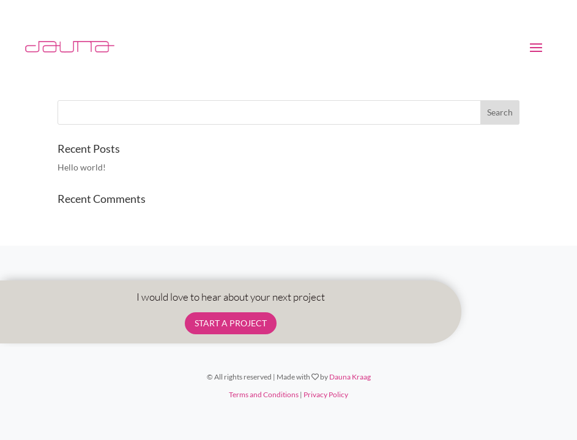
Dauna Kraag (350, 376)
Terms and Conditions (264, 394)
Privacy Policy (325, 394)
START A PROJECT (231, 323)
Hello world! (82, 167)
